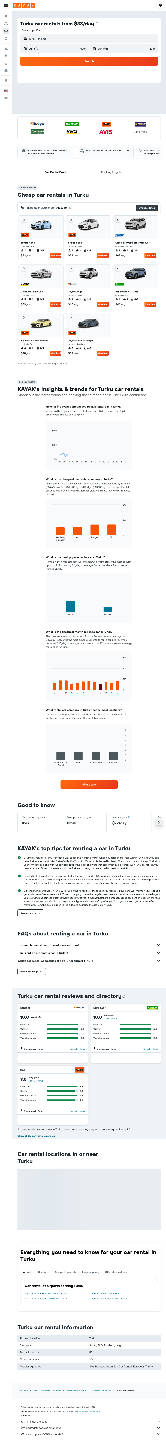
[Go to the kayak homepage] (24, 5)
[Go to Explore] (6, 55)
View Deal (56, 255)
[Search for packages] (6, 38)
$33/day (84, 23)
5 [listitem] (117, 250)
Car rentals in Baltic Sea (101, 1390)
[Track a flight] (6, 63)
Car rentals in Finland (75, 1390)
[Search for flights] (6, 16)
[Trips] (6, 80)
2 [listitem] (23, 250)
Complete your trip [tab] (66, 1272)
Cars (34, 1390)
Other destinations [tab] (116, 1272)
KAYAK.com (22, 1390)
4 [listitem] (70, 250)
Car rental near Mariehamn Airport (108, 1298)
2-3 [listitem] (87, 299)
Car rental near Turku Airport (105, 1293)
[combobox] (31, 30)
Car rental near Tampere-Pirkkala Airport (47, 1298)
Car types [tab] (43, 1272)
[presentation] (97, 23)
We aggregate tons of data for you (91, 1428)
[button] (6, 5)
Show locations (77, 1049)
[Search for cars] (6, 30)
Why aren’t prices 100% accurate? (91, 1434)
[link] (89, 784)
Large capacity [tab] (90, 1272)
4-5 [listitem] (40, 250)
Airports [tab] (27, 1272)
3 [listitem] (125, 250)
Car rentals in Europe (51, 1390)
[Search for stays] (6, 23)
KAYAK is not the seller (91, 1421)
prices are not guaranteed (87, 1411)
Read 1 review (110, 1018)
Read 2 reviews (36, 1080)
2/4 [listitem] (134, 250)
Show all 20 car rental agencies (36, 1135)
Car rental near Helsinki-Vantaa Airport (46, 1293)
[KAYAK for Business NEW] (6, 70)
